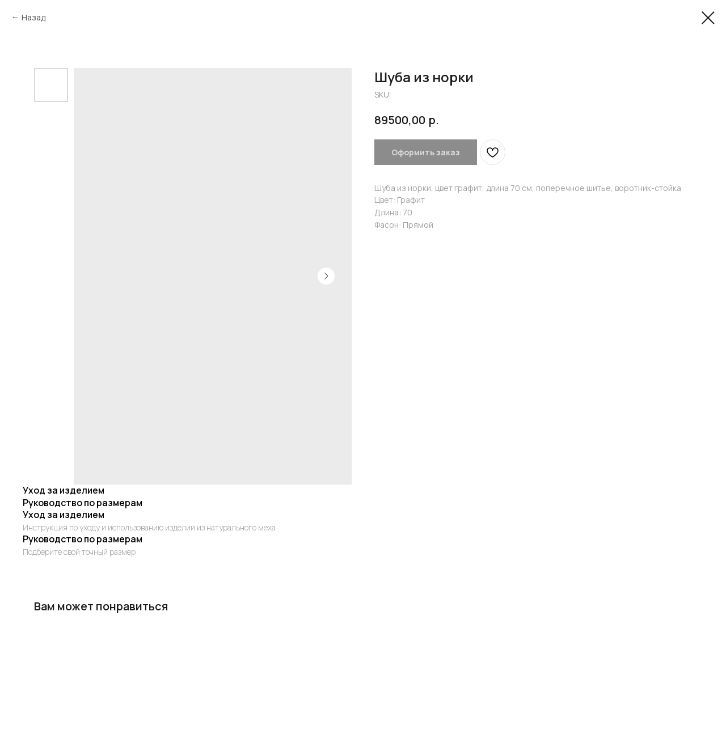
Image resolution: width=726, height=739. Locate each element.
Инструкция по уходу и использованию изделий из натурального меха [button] (149, 527)
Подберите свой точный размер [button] (79, 551)
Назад (33, 17)
